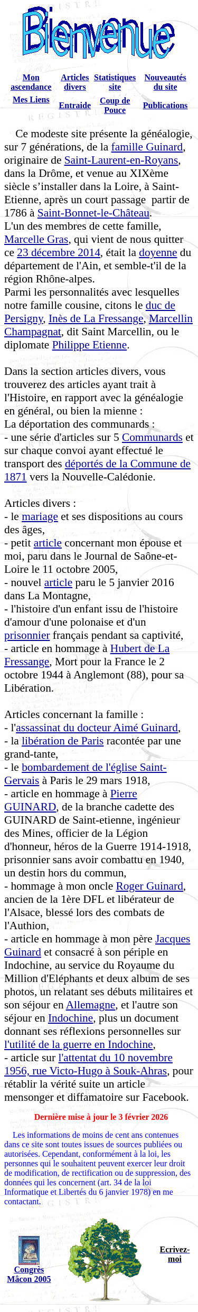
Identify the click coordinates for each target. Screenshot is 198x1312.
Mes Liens (31, 99)
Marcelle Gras (36, 239)
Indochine (70, 1018)
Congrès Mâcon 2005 (29, 1274)
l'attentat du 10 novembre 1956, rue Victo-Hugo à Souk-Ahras (88, 1064)
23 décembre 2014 (58, 252)
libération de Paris (62, 740)
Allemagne (91, 1004)
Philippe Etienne (89, 344)
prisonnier (27, 635)
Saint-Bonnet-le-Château (93, 212)
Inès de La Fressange (96, 318)
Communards (152, 437)
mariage (40, 516)
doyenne (158, 252)
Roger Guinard (149, 886)
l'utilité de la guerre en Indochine (78, 1044)
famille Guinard (147, 146)
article (48, 542)
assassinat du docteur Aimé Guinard (97, 727)
